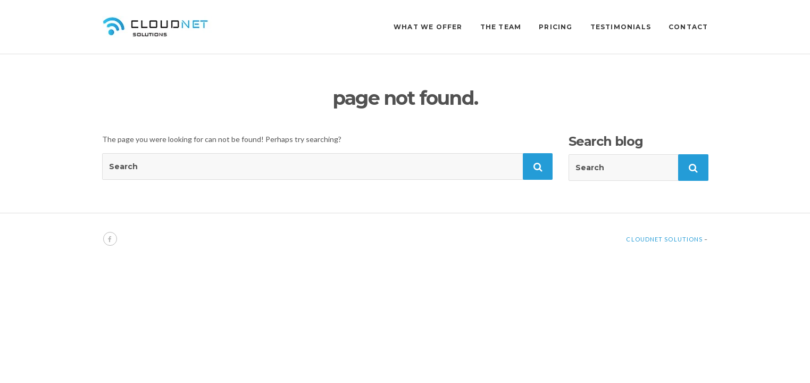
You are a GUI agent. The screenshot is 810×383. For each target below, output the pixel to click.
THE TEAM (501, 27)
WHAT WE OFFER (428, 27)
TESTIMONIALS (620, 27)
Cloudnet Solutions (664, 239)
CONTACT (688, 27)
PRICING (555, 27)
